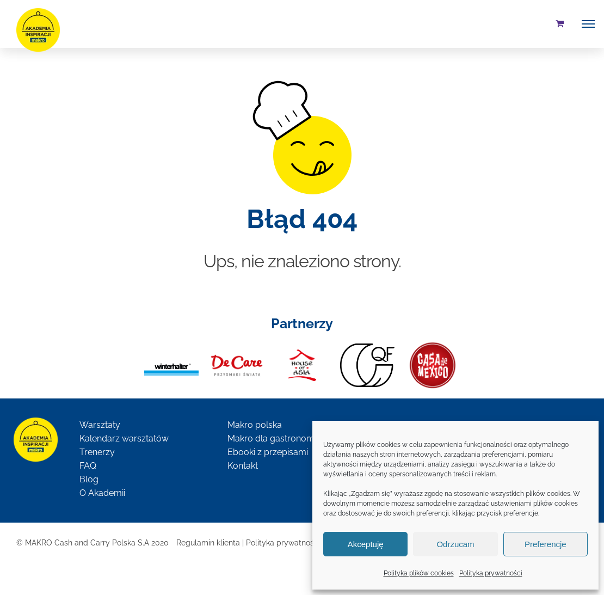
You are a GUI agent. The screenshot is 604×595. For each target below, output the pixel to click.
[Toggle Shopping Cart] (560, 23)
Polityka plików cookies (419, 573)
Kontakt (242, 466)
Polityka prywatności (490, 573)
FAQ (87, 466)
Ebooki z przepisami (267, 452)
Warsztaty (99, 425)
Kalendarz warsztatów (124, 438)
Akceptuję (366, 544)
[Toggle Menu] (588, 24)
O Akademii (102, 493)
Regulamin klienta (208, 542)
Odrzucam (455, 544)
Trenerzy (97, 452)
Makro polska (254, 425)
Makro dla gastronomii (272, 438)
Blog (88, 479)
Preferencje (545, 544)
